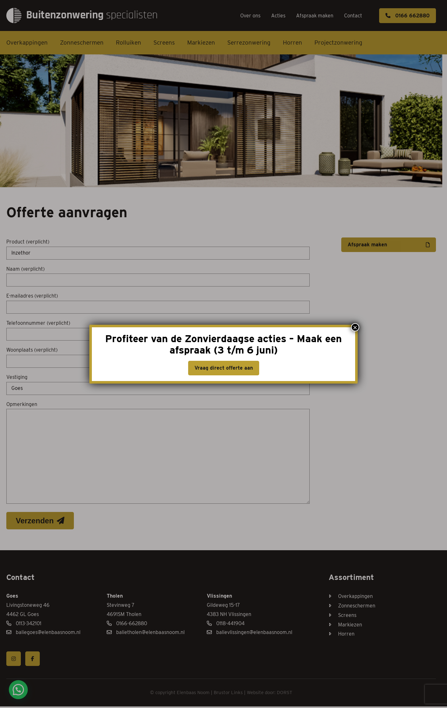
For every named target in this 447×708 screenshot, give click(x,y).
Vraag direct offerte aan (223, 368)
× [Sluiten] (355, 327)
